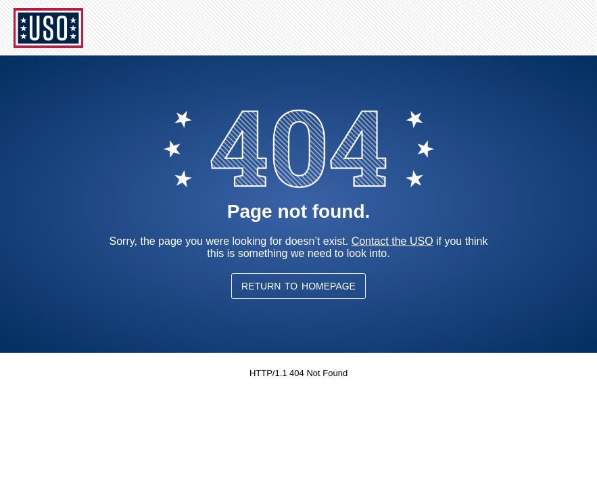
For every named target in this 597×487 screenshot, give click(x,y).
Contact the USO (392, 241)
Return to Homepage (298, 286)
